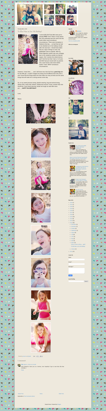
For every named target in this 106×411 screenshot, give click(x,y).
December (73, 224)
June (72, 236)
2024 (71, 202)
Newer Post (20, 393)
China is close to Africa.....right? (78, 244)
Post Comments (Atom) (29, 396)
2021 (71, 204)
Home (41, 393)
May (72, 238)
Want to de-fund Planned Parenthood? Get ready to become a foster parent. (78, 158)
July (72, 234)
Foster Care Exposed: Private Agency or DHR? (81, 180)
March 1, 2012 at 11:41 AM (30, 364)
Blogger (59, 404)
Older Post (61, 393)
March (72, 242)
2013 (71, 220)
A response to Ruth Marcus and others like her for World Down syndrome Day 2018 (82, 168)
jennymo (79, 31)
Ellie (22, 364)
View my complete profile (74, 40)
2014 (71, 218)
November (73, 226)
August (73, 232)
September (74, 230)
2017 (71, 212)
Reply (22, 370)
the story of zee (79, 189)
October (73, 228)
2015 (71, 216)
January (73, 249)
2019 (71, 208)
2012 (71, 222)
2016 (71, 214)
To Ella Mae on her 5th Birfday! (78, 246)
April (72, 240)
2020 (71, 206)
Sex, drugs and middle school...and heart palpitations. (81, 147)
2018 (71, 210)
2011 (71, 251)
